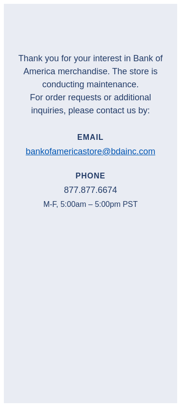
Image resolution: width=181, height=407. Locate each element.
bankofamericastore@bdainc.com (90, 151)
